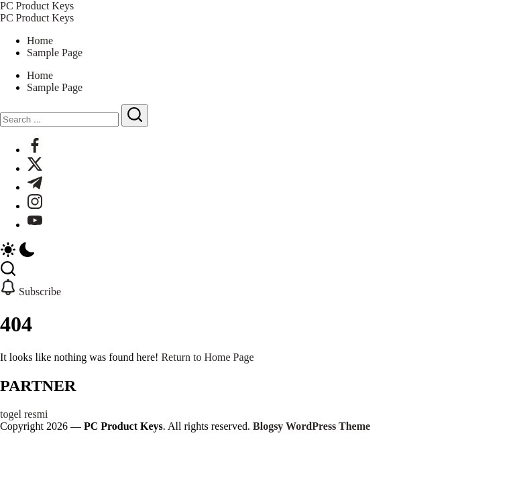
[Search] (59, 119)
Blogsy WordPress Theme (311, 426)
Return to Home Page (207, 357)
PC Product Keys (37, 5)
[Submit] (134, 115)
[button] (257, 251)
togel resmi (24, 414)
